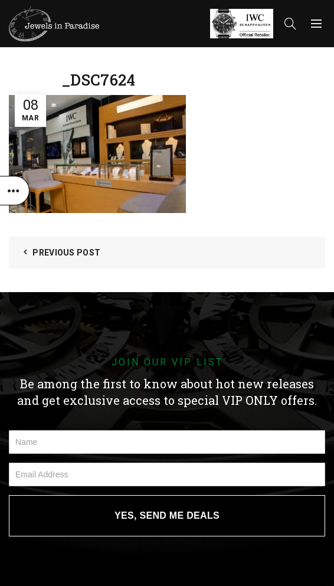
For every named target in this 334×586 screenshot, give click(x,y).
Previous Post (66, 252)
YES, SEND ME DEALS (167, 515)
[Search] (290, 23)
